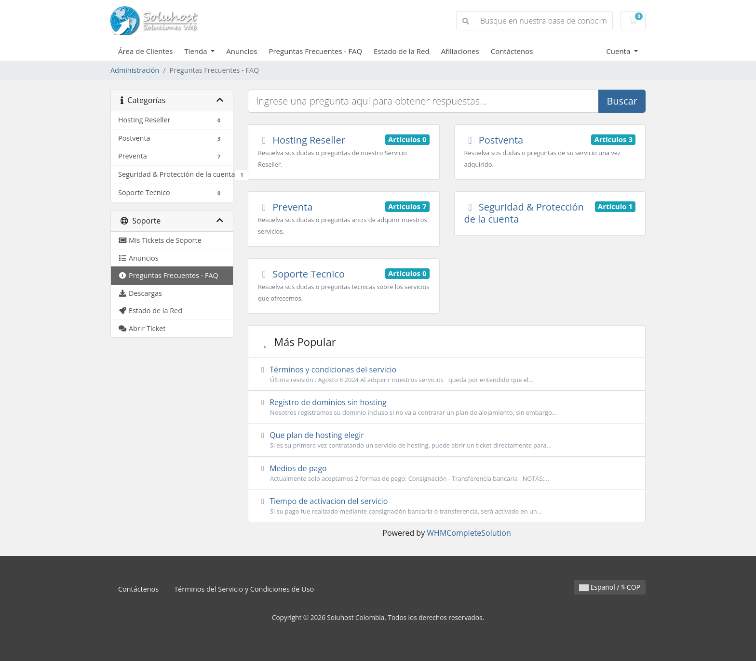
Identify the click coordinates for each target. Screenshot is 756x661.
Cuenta (619, 51)
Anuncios (241, 51)
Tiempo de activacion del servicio (446, 506)
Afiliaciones (460, 51)
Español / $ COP (609, 587)
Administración (134, 70)
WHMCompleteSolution (469, 533)
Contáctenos (512, 51)
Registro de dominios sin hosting (446, 407)
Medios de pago (446, 473)
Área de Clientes (145, 51)
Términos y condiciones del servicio (446, 374)
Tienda (196, 51)
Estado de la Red (402, 51)
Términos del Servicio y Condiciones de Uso (244, 589)
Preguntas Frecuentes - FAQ (315, 51)
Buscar (622, 100)
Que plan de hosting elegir (446, 440)
